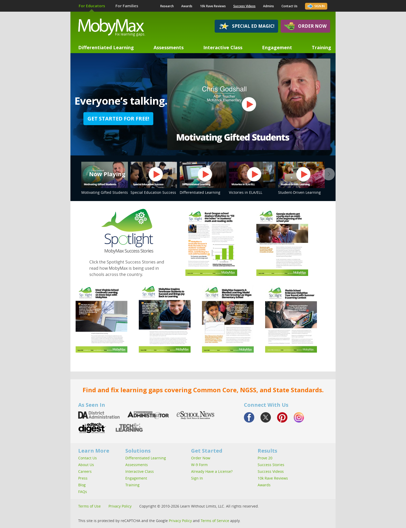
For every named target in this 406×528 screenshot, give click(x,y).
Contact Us (289, 6)
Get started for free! (118, 118)
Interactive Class (222, 47)
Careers (85, 471)
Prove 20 (265, 457)
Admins (268, 6)
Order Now (305, 26)
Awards (186, 6)
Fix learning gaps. (130, 34)
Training (321, 47)
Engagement (277, 47)
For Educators (92, 5)
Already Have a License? (212, 471)
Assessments (169, 47)
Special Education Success (153, 178)
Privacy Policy (120, 506)
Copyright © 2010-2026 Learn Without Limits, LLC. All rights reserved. (199, 506)
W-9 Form (199, 464)
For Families (126, 5)
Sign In (316, 6)
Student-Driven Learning (301, 178)
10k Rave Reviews (213, 6)
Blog (82, 484)
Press (83, 478)
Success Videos (244, 6)
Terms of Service (215, 520)
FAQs (82, 491)
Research (167, 6)
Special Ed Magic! (246, 26)
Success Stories (271, 464)
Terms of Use (89, 506)
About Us (86, 464)
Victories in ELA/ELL (252, 178)
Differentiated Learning (106, 47)
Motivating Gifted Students (104, 178)
